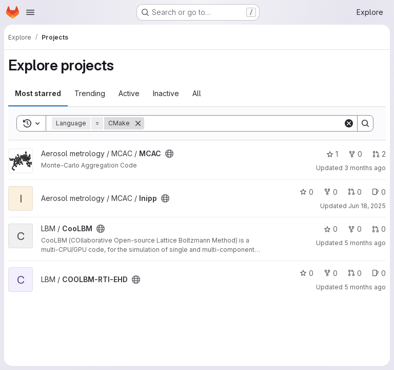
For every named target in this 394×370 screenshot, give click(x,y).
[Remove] (138, 123)
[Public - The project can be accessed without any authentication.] (169, 154)
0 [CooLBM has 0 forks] (355, 229)
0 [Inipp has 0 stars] (306, 192)
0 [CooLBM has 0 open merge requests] (379, 229)
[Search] (243, 123)
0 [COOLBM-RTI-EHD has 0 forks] (331, 273)
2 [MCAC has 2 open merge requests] (379, 154)
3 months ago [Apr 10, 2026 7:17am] (365, 168)
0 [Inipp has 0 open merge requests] (355, 192)
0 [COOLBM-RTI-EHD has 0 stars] (306, 273)
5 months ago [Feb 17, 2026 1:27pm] (365, 287)
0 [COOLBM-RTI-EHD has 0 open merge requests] (355, 273)
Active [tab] (129, 93)
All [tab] (196, 93)
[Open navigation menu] (30, 12)
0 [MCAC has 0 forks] (355, 154)
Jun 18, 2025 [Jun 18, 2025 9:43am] (367, 206)
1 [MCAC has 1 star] (332, 154)
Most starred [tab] (38, 93)
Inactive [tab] (166, 93)
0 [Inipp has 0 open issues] (379, 192)
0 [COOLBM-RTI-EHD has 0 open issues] (379, 273)
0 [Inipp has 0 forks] (331, 192)
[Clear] (349, 123)
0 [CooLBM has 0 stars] (331, 229)
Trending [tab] (89, 93)
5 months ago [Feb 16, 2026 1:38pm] (365, 243)
